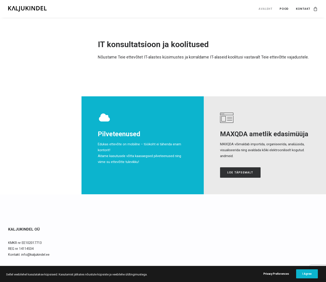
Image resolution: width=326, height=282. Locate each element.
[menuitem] (265, 9)
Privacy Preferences (276, 278)
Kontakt (303, 9)
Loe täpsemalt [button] (240, 172)
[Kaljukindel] (27, 9)
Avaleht (265, 9)
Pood (284, 9)
